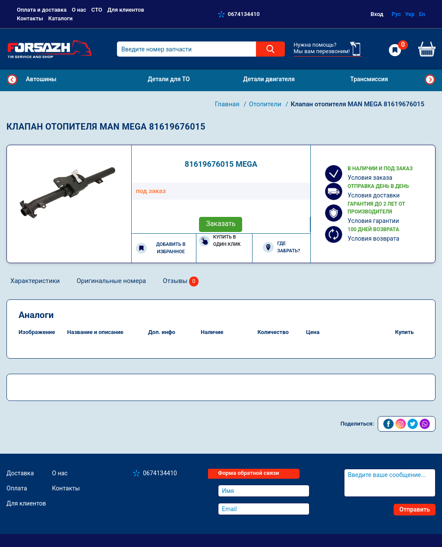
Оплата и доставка (41, 9)
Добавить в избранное (161, 248)
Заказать (221, 223)
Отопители (266, 104)
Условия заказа (369, 177)
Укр (409, 14)
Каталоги (60, 18)
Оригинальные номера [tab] (111, 281)
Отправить (414, 509)
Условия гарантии (373, 220)
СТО (97, 9)
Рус (396, 14)
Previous (12, 79)
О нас (79, 9)
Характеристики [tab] (35, 281)
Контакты (30, 18)
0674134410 (244, 14)
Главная (228, 104)
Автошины (41, 79)
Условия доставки (373, 195)
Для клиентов (125, 9)
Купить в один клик (220, 240)
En (422, 14)
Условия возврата (373, 238)
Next (430, 79)
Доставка (20, 473)
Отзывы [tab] (181, 281)
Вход (377, 14)
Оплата (16, 488)
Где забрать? (281, 247)
